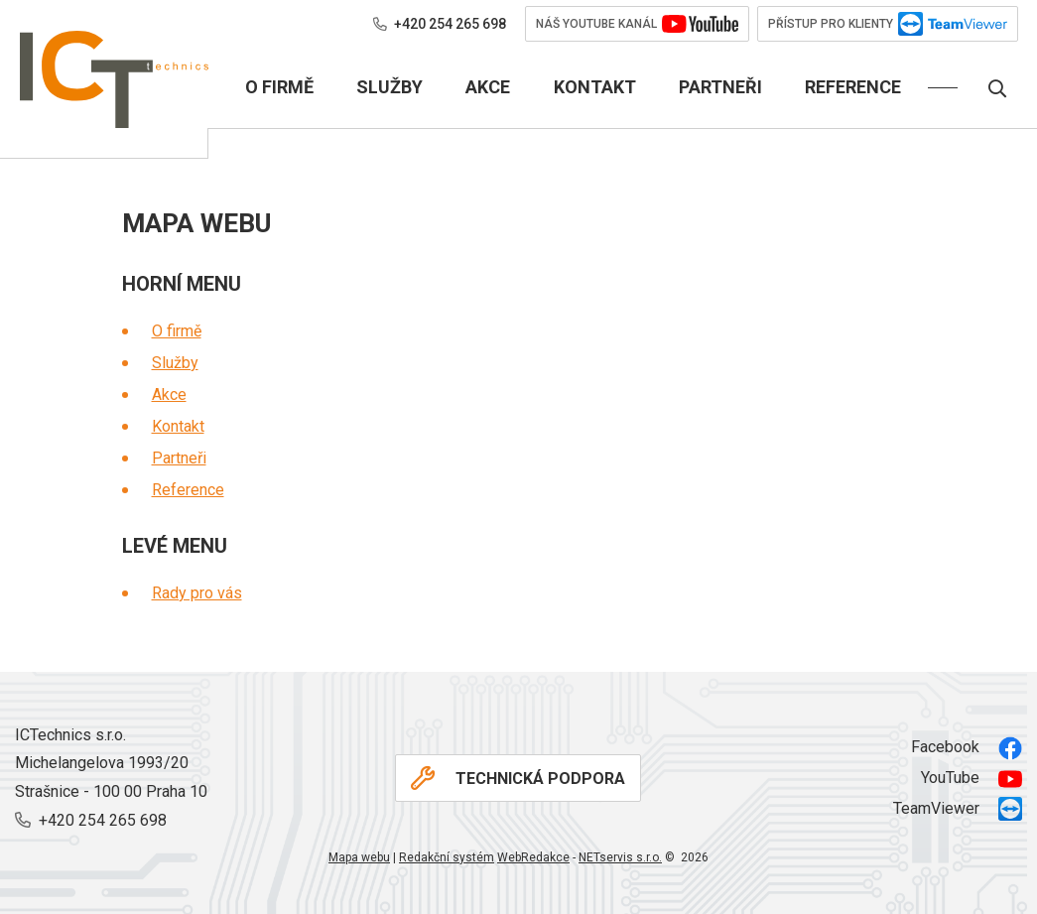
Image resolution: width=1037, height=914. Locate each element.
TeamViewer (957, 809)
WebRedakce (533, 857)
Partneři (179, 458)
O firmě (176, 331)
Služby (175, 362)
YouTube (971, 779)
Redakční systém (446, 857)
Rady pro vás (197, 593)
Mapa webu (359, 857)
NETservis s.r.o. (620, 857)
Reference (188, 489)
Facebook (966, 748)
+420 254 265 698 (439, 24)
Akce (169, 394)
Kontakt (178, 426)
